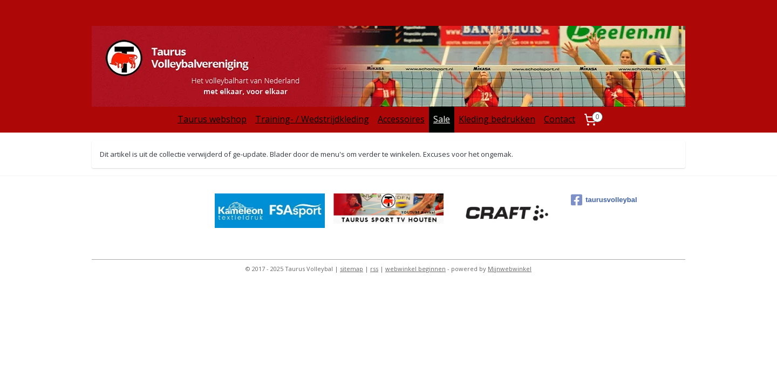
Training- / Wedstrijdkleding (312, 119)
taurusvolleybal (604, 199)
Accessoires (401, 119)
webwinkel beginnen (415, 269)
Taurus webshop (212, 119)
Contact (559, 119)
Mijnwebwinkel (509, 269)
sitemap (351, 269)
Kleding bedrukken (497, 119)
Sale (441, 119)
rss (374, 269)
